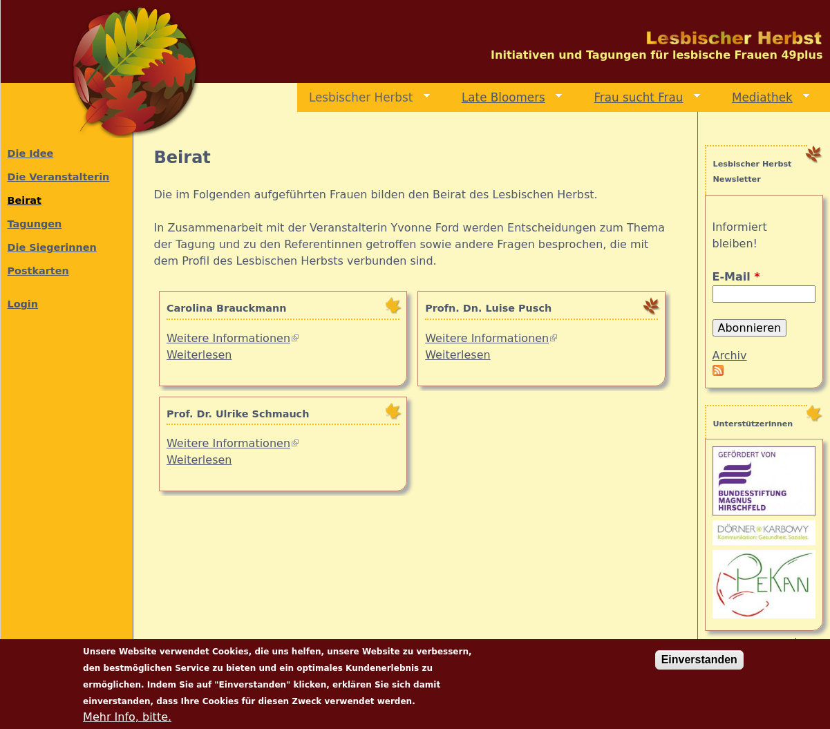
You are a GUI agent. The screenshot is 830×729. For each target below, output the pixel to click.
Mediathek (765, 98)
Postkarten (38, 270)
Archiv (730, 355)
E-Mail (736, 276)
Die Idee (31, 153)
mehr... (796, 642)
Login (23, 304)
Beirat (24, 200)
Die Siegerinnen (52, 247)
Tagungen (35, 223)
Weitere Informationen (233, 338)
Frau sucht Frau (642, 98)
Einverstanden (699, 666)
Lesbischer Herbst (363, 98)
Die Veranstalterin (59, 176)
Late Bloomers (506, 98)
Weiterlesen (199, 354)
